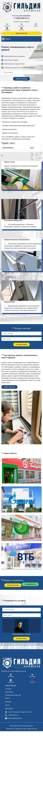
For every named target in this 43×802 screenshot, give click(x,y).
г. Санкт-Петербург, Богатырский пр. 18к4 (20, 712)
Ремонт (7, 705)
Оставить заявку (21, 344)
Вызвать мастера (21, 33)
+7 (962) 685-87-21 (21, 18)
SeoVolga (34, 728)
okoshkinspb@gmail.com (15, 718)
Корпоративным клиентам (13, 695)
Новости (7, 698)
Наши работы (9, 692)
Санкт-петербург (24, 15)
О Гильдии (8, 689)
